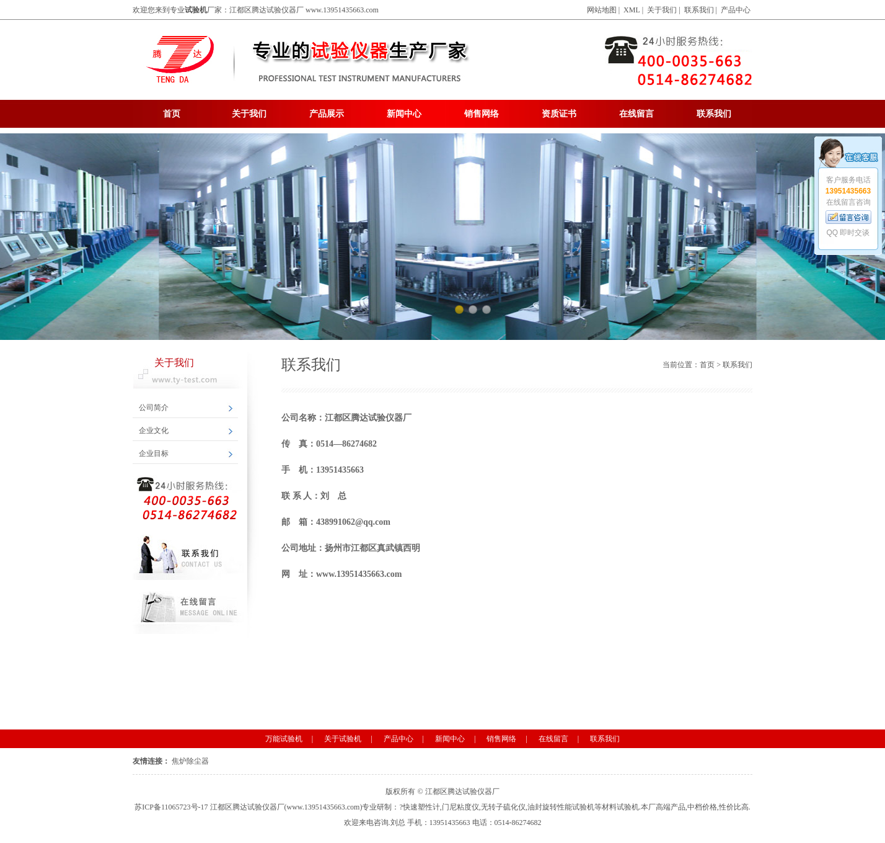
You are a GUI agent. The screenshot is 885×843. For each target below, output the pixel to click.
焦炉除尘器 (190, 761)
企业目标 (154, 453)
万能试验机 (283, 738)
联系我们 (699, 10)
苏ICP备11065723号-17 (171, 807)
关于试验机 (342, 738)
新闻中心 (404, 113)
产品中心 (736, 10)
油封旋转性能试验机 (560, 807)
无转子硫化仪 (503, 807)
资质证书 (559, 113)
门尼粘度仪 (460, 807)
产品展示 (326, 113)
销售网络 (481, 113)
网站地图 (602, 10)
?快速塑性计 (419, 807)
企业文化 (154, 430)
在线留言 (636, 113)
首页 (171, 113)
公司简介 (154, 407)
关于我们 (662, 10)
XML (631, 10)
